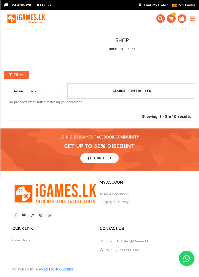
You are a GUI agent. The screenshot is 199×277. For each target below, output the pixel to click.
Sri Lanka (187, 5)
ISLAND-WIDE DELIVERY (27, 5)
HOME (113, 49)
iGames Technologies (55, 269)
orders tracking (24, 240)
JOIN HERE (99, 158)
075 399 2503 (129, 250)
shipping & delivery (115, 202)
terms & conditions (114, 194)
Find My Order (153, 5)
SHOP (131, 49)
